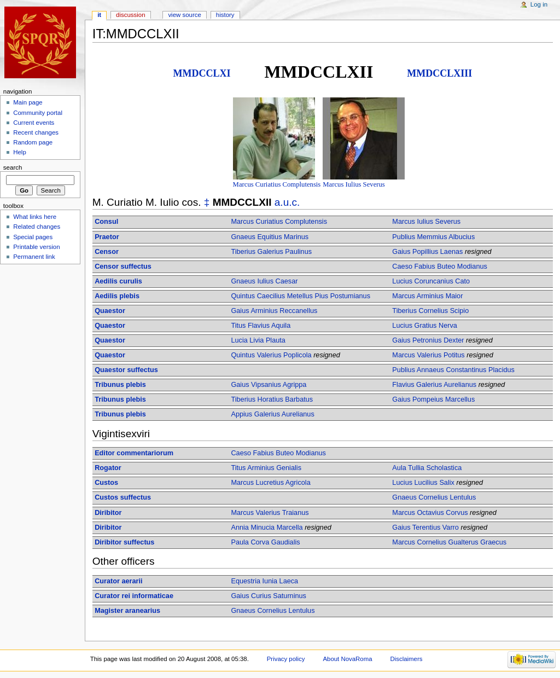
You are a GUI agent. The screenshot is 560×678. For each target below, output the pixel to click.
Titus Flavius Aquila (260, 325)
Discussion (130, 14)
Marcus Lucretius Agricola (270, 482)
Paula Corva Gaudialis (265, 542)
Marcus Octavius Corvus (430, 513)
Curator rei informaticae (134, 596)
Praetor (107, 237)
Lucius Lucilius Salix (423, 482)
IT (99, 14)
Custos (106, 482)
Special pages (32, 237)
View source (184, 14)
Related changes (36, 226)
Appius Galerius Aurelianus (272, 414)
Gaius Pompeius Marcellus (433, 399)
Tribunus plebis (120, 385)
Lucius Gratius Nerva (424, 325)
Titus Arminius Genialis (266, 468)
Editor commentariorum (134, 453)
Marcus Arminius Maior (427, 296)
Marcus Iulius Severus (353, 184)
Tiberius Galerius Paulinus (271, 252)
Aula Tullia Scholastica (427, 468)
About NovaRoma (347, 659)
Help (19, 152)
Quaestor (110, 311)
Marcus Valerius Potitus (428, 355)
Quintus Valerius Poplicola (271, 355)
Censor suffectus (123, 266)
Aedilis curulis (118, 281)
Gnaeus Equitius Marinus (269, 237)
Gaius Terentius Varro (425, 527)
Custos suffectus (123, 497)
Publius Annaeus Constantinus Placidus (453, 370)
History (225, 14)
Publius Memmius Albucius (433, 237)
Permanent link (34, 256)
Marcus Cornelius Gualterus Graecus (449, 542)
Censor (107, 252)
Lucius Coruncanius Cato (431, 281)
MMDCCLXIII (439, 73)
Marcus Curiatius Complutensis (277, 184)
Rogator (108, 468)
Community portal (37, 112)
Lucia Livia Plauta (258, 340)
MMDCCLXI (202, 73)
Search (12, 167)
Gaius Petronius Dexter (428, 340)
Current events (33, 122)
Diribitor (108, 513)
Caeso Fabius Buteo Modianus (439, 266)
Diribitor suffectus (124, 542)
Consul (106, 221)
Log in (538, 4)
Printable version (36, 247)
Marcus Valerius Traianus (269, 513)
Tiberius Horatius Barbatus (272, 399)
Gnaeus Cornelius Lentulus (434, 497)
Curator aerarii (118, 581)
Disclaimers (406, 659)
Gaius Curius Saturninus (268, 596)
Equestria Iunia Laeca (264, 581)
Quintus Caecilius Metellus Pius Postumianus (300, 296)
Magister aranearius (127, 611)
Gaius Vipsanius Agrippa (268, 385)
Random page (32, 142)
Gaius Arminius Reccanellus (274, 311)
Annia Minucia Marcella (266, 527)
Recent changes (36, 132)
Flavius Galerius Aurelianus (434, 385)
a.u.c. (287, 202)
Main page (28, 102)
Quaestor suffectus (126, 370)
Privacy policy (286, 659)
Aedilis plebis (117, 296)
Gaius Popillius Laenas (427, 252)
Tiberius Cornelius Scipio (430, 311)
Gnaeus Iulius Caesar (264, 281)
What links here (34, 216)
